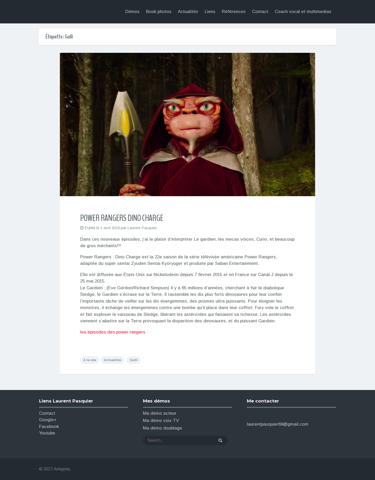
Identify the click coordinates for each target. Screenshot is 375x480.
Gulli (134, 360)
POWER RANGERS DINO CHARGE (121, 218)
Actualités (112, 360)
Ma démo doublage (162, 428)
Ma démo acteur (159, 413)
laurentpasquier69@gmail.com (277, 424)
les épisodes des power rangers (112, 332)
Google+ (48, 419)
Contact (47, 413)
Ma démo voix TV (161, 420)
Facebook (49, 426)
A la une (89, 360)
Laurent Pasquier (83, 12)
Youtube (47, 433)
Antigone (62, 469)
